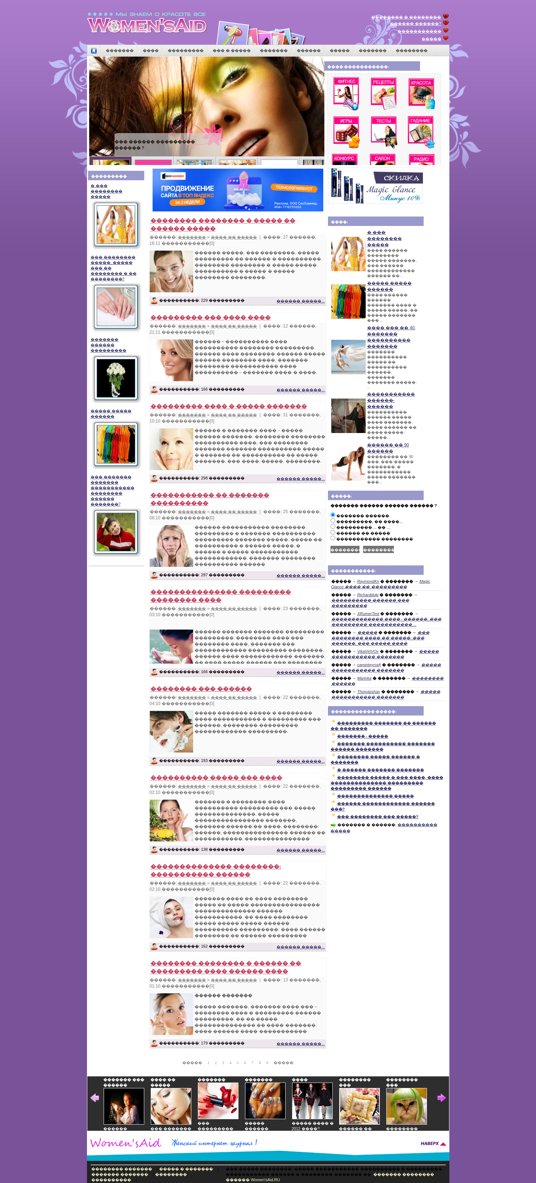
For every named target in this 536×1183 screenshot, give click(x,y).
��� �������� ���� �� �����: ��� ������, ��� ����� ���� (380, 638)
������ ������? (415, 23)
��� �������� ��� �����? (378, 817)
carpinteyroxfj (369, 665)
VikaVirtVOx (368, 651)
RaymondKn (368, 581)
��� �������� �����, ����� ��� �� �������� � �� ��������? (115, 293)
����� (431, 39)
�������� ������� (121, 1169)
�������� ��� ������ (201, 689)
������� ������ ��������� (115, 370)
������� (120, 50)
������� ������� (119, 1174)
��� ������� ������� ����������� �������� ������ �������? (115, 516)
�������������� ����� (375, 796)
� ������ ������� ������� (380, 770)
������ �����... (301, 301)
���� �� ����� (234, 237)
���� (151, 50)
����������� (419, 31)
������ (309, 50)
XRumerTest (368, 613)
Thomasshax (368, 691)
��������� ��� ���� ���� (210, 317)
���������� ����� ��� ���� (216, 778)
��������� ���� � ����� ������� (228, 406)
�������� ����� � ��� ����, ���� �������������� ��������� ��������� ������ (387, 783)
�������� (412, 50)
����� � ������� (186, 1169)
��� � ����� (232, 50)
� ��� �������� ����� (115, 217)
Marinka (364, 678)
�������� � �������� (406, 17)
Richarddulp (368, 595)
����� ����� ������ (115, 439)
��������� (186, 50)
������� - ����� (363, 736)
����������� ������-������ (391, 400)
